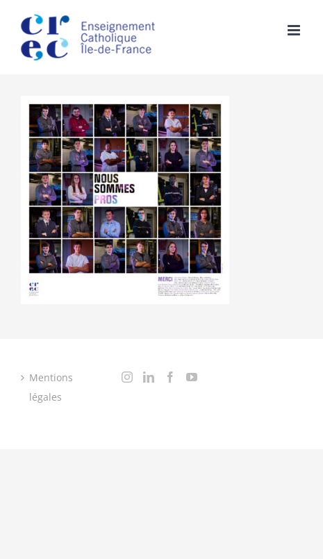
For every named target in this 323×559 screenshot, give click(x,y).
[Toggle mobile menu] (295, 30)
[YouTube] (191, 377)
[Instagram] (127, 377)
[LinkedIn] (148, 377)
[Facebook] (170, 377)
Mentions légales (51, 387)
